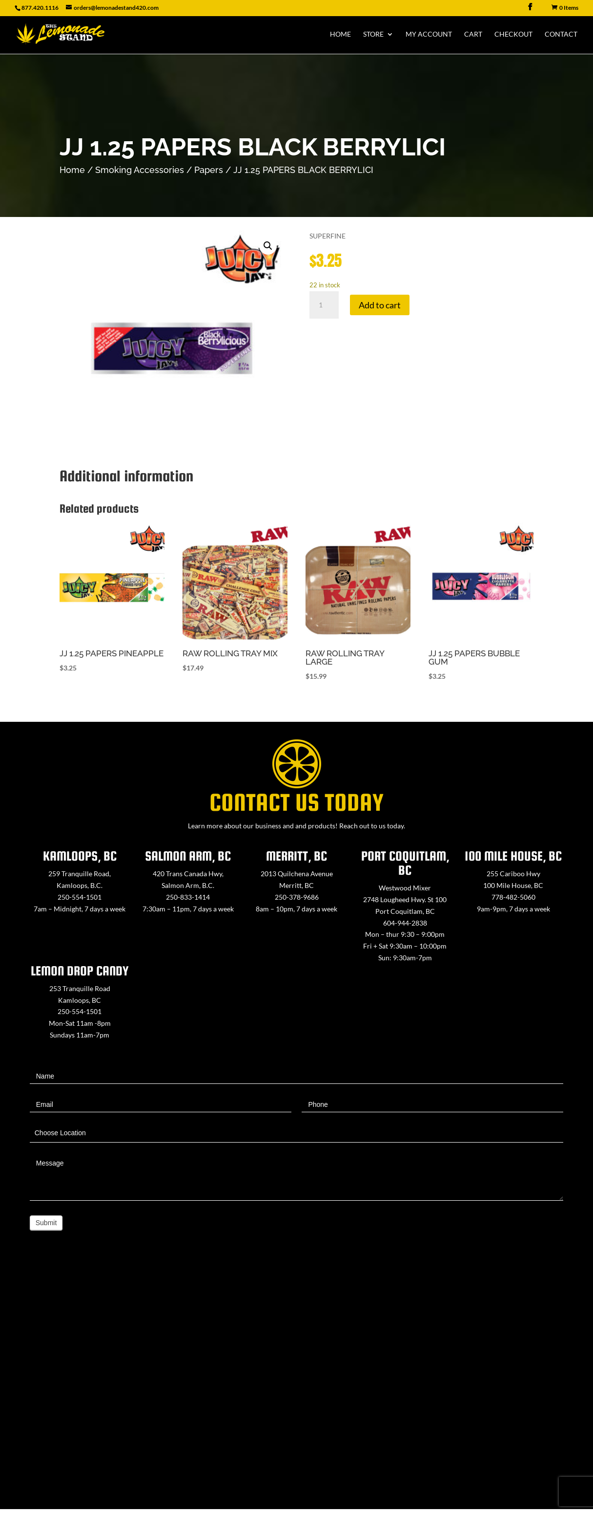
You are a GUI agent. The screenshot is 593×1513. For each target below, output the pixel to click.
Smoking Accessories (139, 170)
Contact (561, 34)
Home (340, 34)
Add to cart (380, 305)
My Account (429, 34)
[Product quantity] (324, 305)
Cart (473, 34)
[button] (268, 246)
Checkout (513, 34)
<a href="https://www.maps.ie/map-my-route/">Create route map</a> (296, 1387)
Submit (46, 1223)
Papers (208, 170)
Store (373, 34)
